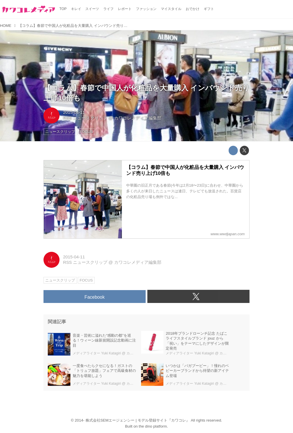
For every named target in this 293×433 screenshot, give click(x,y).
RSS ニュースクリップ (85, 118)
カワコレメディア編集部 (137, 118)
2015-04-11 (74, 112)
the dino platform (153, 426)
